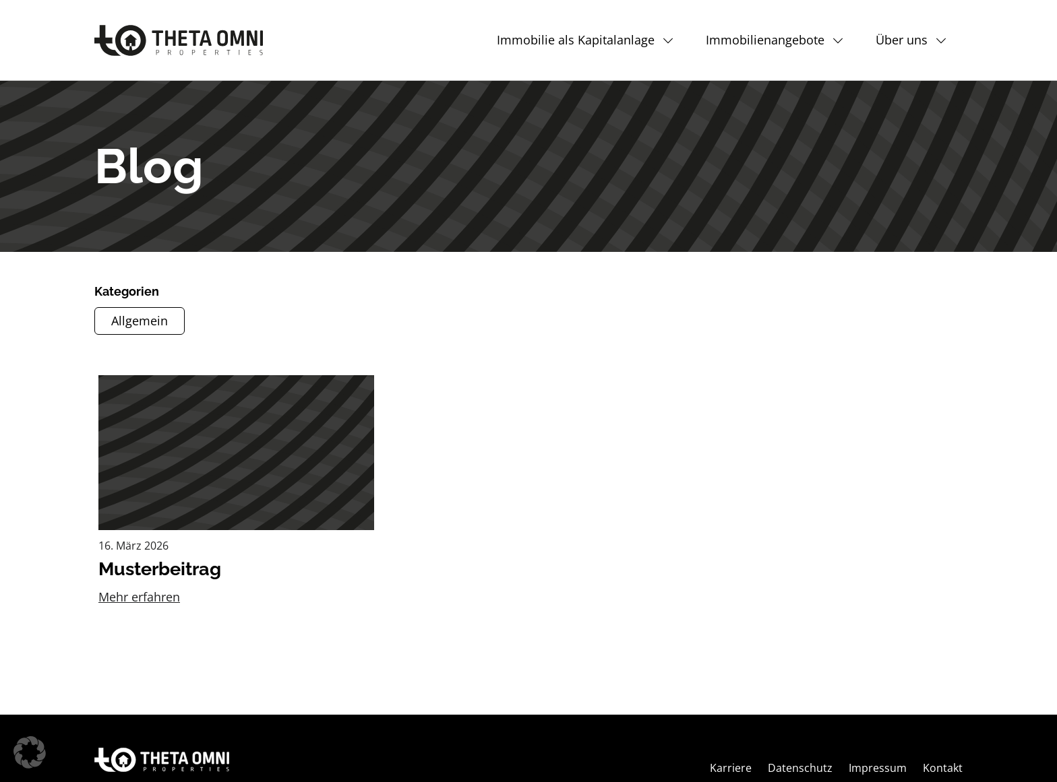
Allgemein (139, 321)
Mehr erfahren (139, 597)
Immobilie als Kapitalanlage (576, 40)
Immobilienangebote (765, 40)
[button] (29, 752)
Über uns (902, 40)
